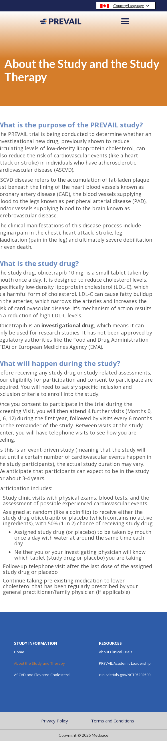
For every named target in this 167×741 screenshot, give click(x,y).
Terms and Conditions (112, 721)
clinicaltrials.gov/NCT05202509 (124, 674)
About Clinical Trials (115, 651)
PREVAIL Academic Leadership (125, 663)
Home (19, 651)
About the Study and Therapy (39, 663)
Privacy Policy (54, 721)
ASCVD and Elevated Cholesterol (42, 674)
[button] (126, 5)
